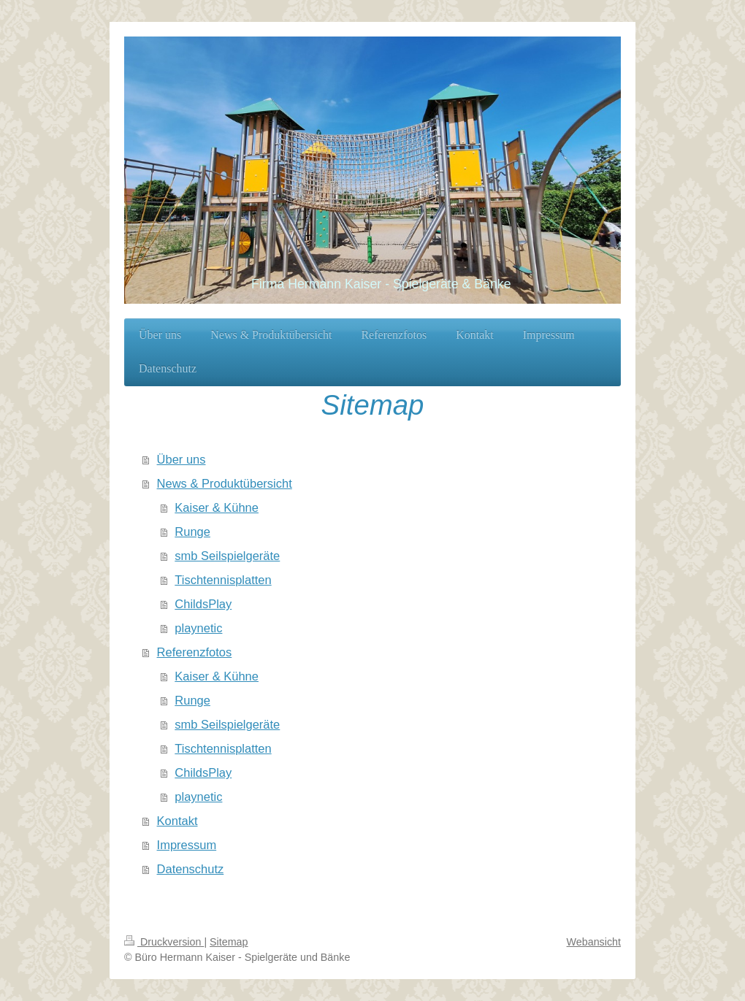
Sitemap (229, 942)
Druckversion (164, 942)
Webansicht (594, 942)
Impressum (187, 844)
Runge (192, 531)
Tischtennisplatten (223, 579)
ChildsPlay (203, 603)
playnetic (198, 627)
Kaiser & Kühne (217, 507)
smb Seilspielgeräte (227, 555)
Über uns (181, 459)
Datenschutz (190, 868)
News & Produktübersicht (224, 483)
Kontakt (177, 820)
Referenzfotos (194, 652)
